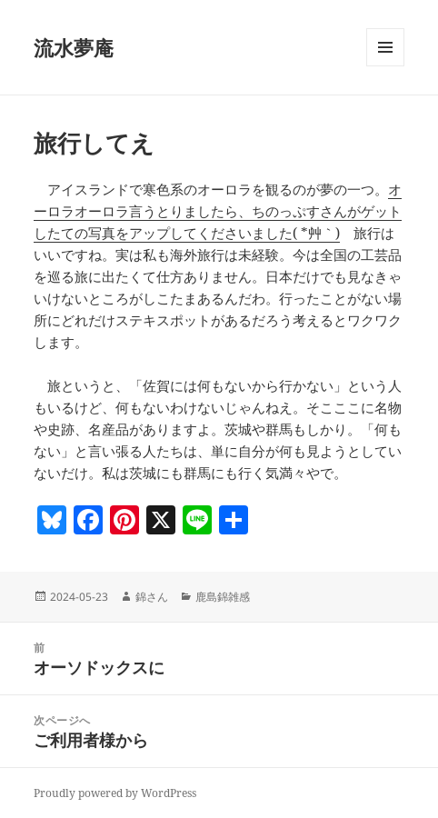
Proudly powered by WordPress (115, 793)
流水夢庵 (74, 47)
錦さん (151, 596)
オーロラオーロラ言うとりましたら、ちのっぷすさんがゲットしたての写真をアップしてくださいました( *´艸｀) (218, 211)
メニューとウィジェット (385, 65)
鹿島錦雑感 (222, 596)
